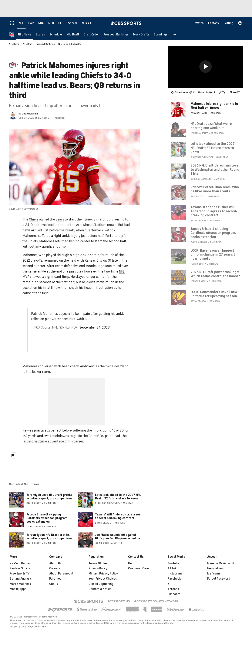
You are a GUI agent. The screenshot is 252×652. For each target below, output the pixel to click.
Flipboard (174, 594)
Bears (60, 219)
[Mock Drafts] (141, 34)
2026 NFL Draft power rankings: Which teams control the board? (215, 274)
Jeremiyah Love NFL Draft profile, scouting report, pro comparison (49, 496)
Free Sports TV (20, 573)
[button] (174, 34)
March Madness (20, 584)
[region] (205, 67)
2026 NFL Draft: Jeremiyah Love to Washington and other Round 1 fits (215, 169)
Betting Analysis (21, 579)
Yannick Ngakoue (99, 266)
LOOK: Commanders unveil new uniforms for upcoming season (214, 294)
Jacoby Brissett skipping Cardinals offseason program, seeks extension (47, 518)
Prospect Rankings (45, 44)
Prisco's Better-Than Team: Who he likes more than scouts (215, 189)
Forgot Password (218, 579)
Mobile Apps (18, 589)
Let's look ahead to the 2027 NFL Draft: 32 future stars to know (118, 496)
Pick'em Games (20, 563)
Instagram (175, 573)
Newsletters (215, 568)
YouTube (173, 563)
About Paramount (61, 573)
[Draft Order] (91, 34)
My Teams (213, 573)
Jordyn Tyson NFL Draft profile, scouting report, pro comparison (49, 536)
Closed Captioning (101, 584)
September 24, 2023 (94, 327)
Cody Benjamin (30, 113)
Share (233, 92)
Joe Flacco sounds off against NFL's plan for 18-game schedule (117, 536)
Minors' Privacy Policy (103, 573)
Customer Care (138, 568)
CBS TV (54, 584)
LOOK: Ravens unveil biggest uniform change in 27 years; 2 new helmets (213, 254)
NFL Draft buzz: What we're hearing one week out (211, 126)
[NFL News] (24, 34)
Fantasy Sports (20, 568)
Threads (173, 589)
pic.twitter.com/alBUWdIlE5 (66, 319)
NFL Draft (27, 44)
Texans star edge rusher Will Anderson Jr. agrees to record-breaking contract (214, 211)
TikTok (172, 568)
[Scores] (40, 34)
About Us (55, 563)
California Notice (100, 589)
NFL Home (14, 44)
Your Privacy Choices (103, 579)
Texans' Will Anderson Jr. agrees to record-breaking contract (118, 516)
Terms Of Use (98, 563)
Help (131, 563)
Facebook (174, 579)
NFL (122, 271)
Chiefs (33, 219)
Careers (54, 568)
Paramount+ (57, 579)
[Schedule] (55, 34)
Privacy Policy (98, 568)
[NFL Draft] (72, 34)
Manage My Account (220, 563)
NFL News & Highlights (69, 44)
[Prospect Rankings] (116, 34)
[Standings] (161, 34)
